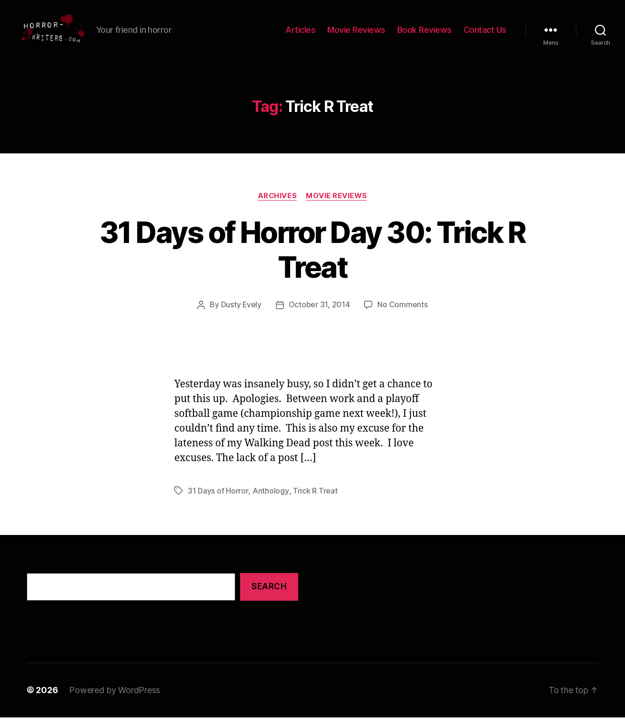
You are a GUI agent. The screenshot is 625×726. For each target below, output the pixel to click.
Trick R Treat (314, 500)
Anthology (270, 500)
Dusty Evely (241, 314)
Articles (300, 35)
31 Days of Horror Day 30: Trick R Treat (312, 259)
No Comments (403, 314)
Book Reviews (424, 35)
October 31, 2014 (319, 314)
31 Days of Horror (218, 500)
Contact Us (485, 35)
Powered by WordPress (114, 699)
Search (269, 596)
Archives (277, 205)
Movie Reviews (356, 35)
